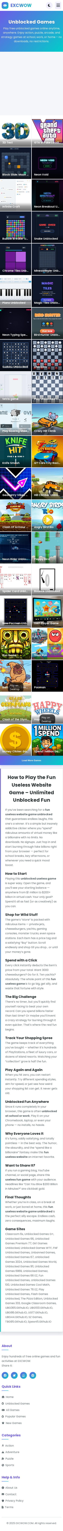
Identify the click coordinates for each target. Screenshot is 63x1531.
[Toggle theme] (49, 5)
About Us (9, 1488)
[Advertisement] (31, 83)
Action (8, 1446)
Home (8, 1397)
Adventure (10, 1452)
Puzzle (8, 1459)
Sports (8, 1465)
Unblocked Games (16, 1404)
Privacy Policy (13, 1501)
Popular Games (14, 1417)
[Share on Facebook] (5, 1375)
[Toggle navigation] (58, 5)
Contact (9, 1494)
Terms (7, 1507)
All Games (10, 1410)
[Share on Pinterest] (32, 1375)
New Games (12, 1423)
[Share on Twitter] (14, 1375)
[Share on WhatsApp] (23, 1375)
